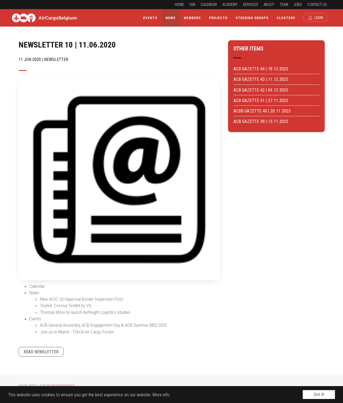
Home (179, 4)
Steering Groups (252, 18)
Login (315, 18)
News (170, 18)
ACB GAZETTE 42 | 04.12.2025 (260, 90)
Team (284, 4)
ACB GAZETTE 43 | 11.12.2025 (260, 79)
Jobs (298, 4)
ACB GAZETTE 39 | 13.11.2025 (260, 121)
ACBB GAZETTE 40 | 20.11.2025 (261, 111)
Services (250, 4)
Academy (229, 4)
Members (192, 18)
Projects (218, 18)
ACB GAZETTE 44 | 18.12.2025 (260, 68)
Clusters (286, 18)
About (268, 4)
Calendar (209, 4)
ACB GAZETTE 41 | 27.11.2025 (260, 100)
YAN (192, 4)
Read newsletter (41, 351)
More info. (162, 394)
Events (150, 18)
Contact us (317, 4)
